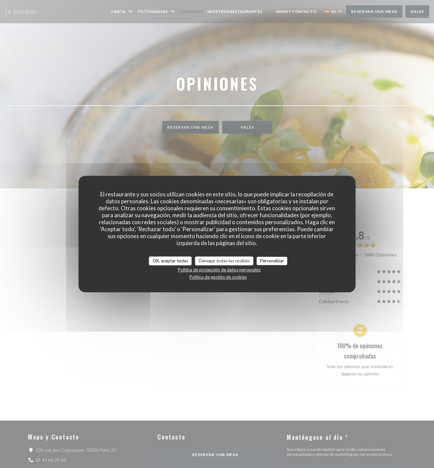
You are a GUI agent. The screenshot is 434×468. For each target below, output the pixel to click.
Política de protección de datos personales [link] (219, 269)
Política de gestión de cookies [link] (218, 277)
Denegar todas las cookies (224, 260)
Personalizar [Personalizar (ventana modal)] (272, 260)
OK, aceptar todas (170, 260)
